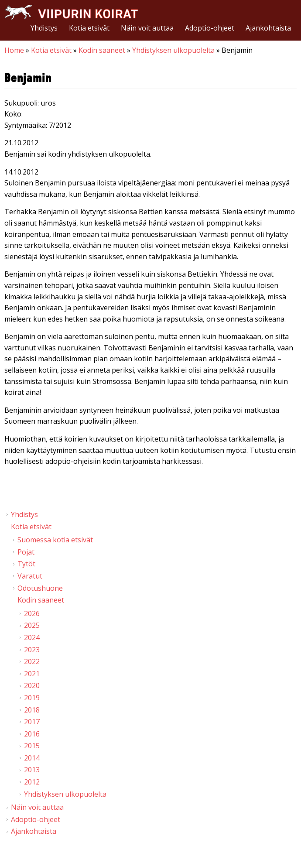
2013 (32, 769)
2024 (32, 637)
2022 (32, 661)
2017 (32, 721)
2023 (32, 649)
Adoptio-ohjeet (209, 28)
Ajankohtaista (268, 28)
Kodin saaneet (102, 50)
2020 (32, 685)
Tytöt (26, 564)
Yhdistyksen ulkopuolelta (173, 50)
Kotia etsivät (89, 28)
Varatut (29, 576)
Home (14, 50)
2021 (32, 673)
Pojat (25, 552)
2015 (32, 745)
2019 (32, 697)
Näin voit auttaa (147, 28)
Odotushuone (40, 588)
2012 (32, 782)
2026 (32, 613)
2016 (32, 734)
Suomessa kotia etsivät (55, 540)
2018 (32, 710)
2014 (32, 758)
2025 (32, 625)
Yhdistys (44, 28)
